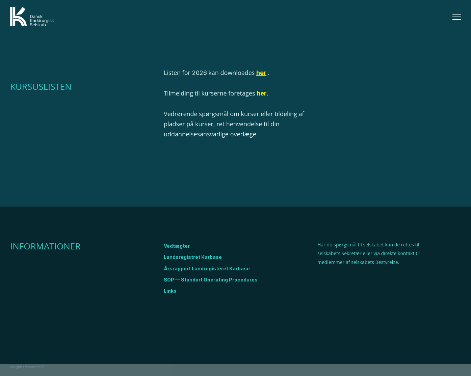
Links (170, 291)
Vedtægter (177, 246)
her (262, 93)
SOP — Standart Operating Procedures (211, 280)
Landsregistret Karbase (193, 257)
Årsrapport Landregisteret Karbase (207, 268)
